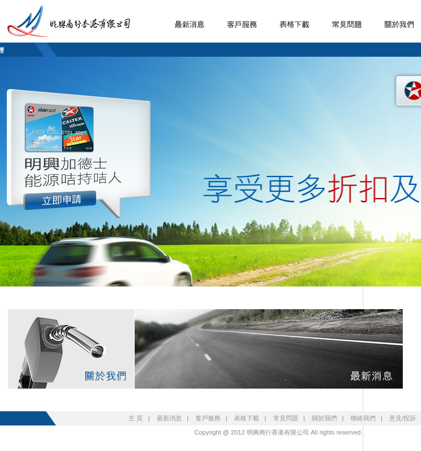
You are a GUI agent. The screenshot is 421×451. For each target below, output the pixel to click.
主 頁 (135, 418)
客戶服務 (207, 418)
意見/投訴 (402, 418)
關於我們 (324, 418)
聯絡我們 (363, 418)
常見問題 (285, 418)
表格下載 (246, 418)
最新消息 (169, 418)
